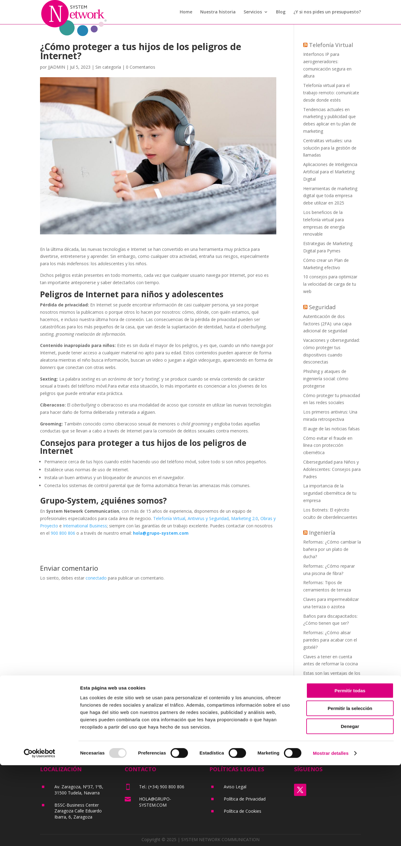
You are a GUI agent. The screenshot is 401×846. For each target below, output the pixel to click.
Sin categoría (108, 67)
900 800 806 (63, 533)
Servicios (253, 12)
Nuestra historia (218, 12)
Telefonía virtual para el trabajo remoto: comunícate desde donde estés (331, 92)
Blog (280, 12)
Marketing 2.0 (244, 518)
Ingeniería (322, 532)
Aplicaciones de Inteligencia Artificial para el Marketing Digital (330, 171)
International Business (85, 526)
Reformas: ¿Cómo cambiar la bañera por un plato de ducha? (332, 549)
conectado (96, 578)
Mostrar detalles (331, 834)
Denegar (350, 807)
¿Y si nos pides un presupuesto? (327, 12)
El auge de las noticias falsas (331, 429)
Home (186, 12)
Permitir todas (350, 771)
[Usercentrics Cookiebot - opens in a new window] (39, 834)
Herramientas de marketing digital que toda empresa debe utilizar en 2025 (330, 196)
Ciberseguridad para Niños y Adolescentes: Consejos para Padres (332, 469)
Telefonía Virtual (169, 518)
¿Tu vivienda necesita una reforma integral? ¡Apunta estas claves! (328, 697)
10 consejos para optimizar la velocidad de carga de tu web (330, 284)
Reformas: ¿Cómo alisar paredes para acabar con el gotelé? (330, 640)
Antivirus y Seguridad (208, 518)
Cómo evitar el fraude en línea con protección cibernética (327, 445)
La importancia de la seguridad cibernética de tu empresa (329, 493)
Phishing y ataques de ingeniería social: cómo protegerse (325, 378)
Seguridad (322, 307)
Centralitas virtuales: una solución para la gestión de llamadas (329, 148)
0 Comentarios (140, 67)
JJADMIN (56, 67)
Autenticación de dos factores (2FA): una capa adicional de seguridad (327, 323)
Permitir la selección (350, 789)
